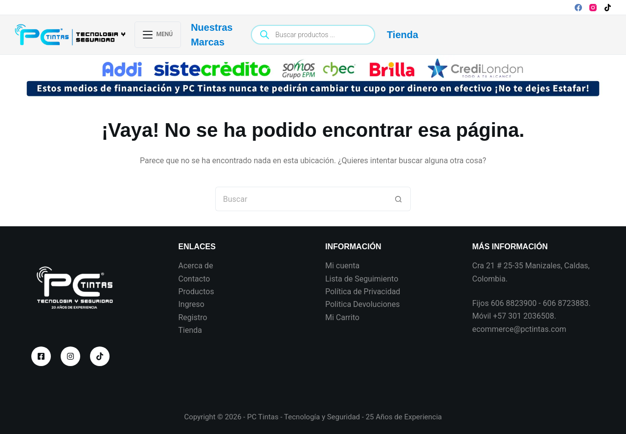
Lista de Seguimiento (361, 278)
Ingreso (191, 304)
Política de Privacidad (362, 291)
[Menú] (157, 35)
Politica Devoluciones (362, 304)
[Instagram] (593, 7)
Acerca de (196, 265)
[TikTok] (607, 7)
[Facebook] (578, 7)
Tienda (402, 34)
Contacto (194, 278)
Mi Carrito (342, 317)
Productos (196, 291)
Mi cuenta (342, 265)
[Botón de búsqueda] (398, 199)
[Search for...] (300, 199)
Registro (193, 317)
